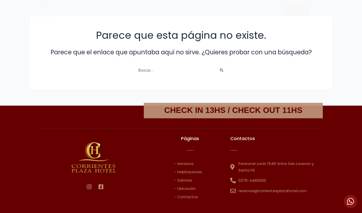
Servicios (183, 11)
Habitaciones (151, 11)
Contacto (266, 11)
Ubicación (211, 11)
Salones (239, 11)
